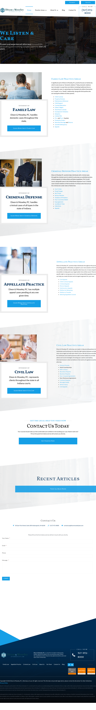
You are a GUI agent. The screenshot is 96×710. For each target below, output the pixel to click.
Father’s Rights (59, 108)
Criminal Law (26, 671)
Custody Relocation (60, 106)
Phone (4, 560)
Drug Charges (59, 194)
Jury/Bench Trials (60, 207)
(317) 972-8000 (87, 11)
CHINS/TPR (58, 117)
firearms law (49, 663)
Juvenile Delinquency (61, 125)
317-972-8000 (83, 662)
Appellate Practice (16, 671)
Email (4, 553)
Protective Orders (60, 121)
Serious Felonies (59, 199)
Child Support (59, 104)
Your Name (6, 546)
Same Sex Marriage (60, 123)
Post (61, 119)
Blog (63, 10)
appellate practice (40, 663)
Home (29, 10)
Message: (5, 567)
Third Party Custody (61, 110)
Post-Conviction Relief (61, 203)
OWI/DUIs (58, 209)
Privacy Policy (4, 690)
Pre (56, 119)
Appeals (57, 128)
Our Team (49, 671)
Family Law (6, 671)
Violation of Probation (61, 201)
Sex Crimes (58, 196)
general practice (57, 663)
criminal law (42, 664)
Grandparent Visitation (61, 113)
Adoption (57, 115)
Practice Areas (40, 10)
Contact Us (72, 10)
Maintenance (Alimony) (61, 102)
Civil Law (34, 671)
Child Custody (59, 98)
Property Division (60, 100)
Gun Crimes (58, 192)
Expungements (59, 205)
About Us (54, 10)
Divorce (70, 123)
